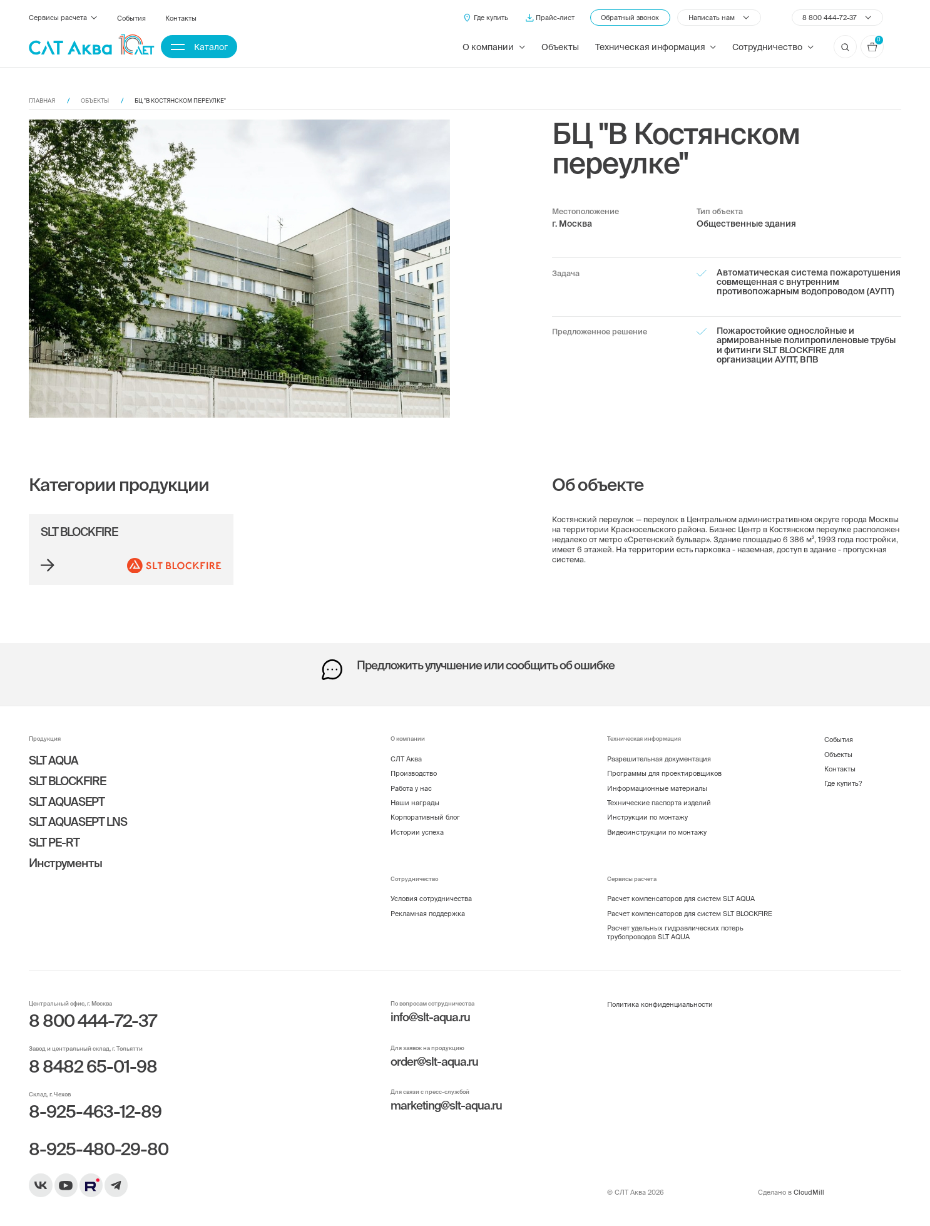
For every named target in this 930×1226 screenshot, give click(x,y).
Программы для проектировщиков (664, 773)
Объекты (560, 47)
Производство (414, 773)
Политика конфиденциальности (660, 1004)
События (131, 18)
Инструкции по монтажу (647, 817)
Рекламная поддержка (428, 913)
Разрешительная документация (659, 759)
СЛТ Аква (406, 759)
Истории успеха (417, 832)
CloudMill (809, 1192)
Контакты (181, 18)
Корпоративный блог (425, 817)
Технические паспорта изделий (659, 802)
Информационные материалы (657, 788)
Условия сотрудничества (431, 898)
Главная (42, 100)
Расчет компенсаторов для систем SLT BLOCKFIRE (689, 913)
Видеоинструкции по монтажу (657, 832)
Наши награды (415, 802)
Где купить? (843, 783)
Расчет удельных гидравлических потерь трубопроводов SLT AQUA (675, 932)
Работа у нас (411, 788)
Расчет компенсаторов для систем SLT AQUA (681, 898)
